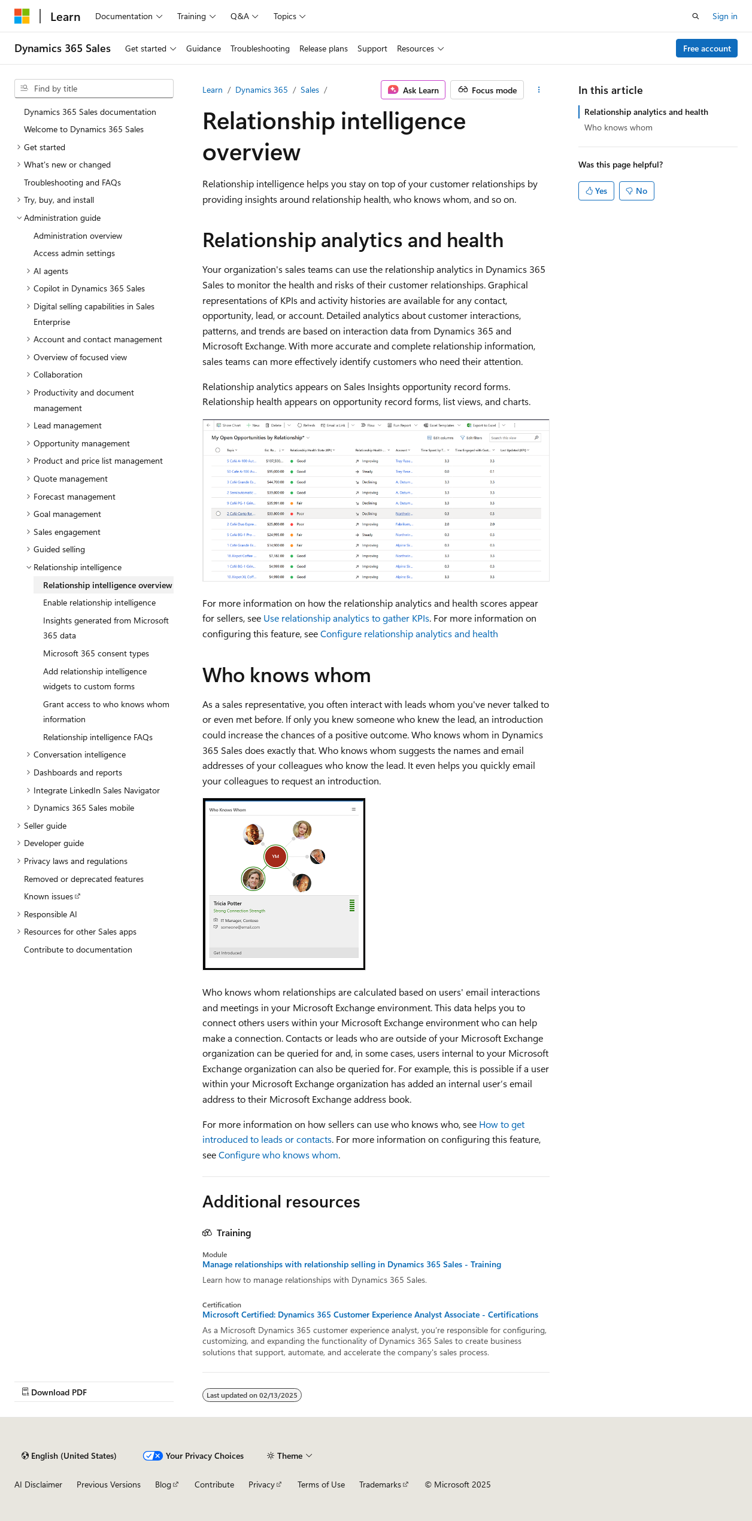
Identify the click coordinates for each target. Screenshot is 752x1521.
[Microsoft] (22, 16)
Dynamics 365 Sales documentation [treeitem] (90, 111)
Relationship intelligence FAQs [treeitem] (98, 737)
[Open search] (696, 16)
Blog (163, 1484)
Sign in (725, 16)
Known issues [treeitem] (48, 896)
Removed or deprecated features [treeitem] (84, 878)
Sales (310, 89)
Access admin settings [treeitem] (74, 252)
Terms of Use (321, 1484)
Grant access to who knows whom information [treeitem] (106, 711)
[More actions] (539, 89)
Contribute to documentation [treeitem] (78, 949)
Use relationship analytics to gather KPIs (346, 618)
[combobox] (94, 88)
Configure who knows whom (278, 1154)
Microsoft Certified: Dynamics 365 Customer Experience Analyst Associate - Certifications (370, 1314)
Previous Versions (109, 1484)
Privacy (261, 1484)
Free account (707, 48)
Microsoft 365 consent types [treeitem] (96, 653)
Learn (212, 89)
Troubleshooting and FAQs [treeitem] (72, 182)
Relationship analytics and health (646, 111)
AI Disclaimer (38, 1484)
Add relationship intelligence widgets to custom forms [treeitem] (95, 678)
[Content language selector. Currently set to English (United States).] (69, 1455)
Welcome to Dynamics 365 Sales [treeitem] (84, 129)
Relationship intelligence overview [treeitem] (107, 585)
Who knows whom (618, 127)
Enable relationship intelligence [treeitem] (99, 602)
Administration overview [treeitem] (78, 235)
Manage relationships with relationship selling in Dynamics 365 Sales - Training (351, 1264)
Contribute (214, 1484)
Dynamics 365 (261, 89)
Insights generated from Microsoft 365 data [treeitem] (106, 628)
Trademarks (380, 1484)
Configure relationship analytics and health (409, 633)
